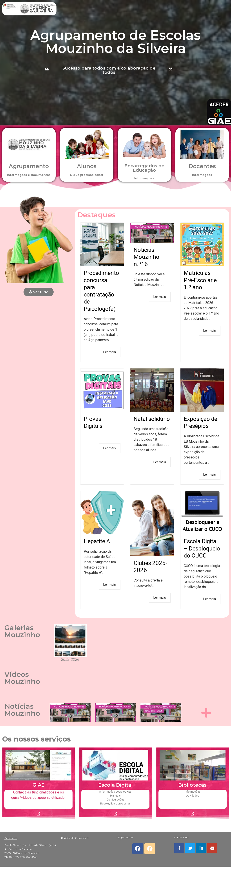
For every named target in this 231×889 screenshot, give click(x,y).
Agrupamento (29, 166)
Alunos (86, 166)
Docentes (202, 166)
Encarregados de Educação (144, 168)
